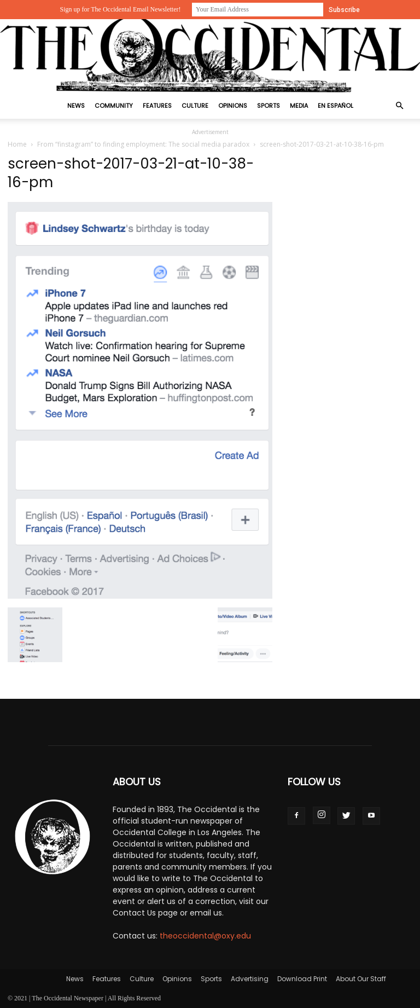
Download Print (302, 978)
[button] (399, 106)
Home (17, 144)
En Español (335, 105)
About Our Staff (361, 978)
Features (157, 105)
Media (299, 105)
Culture (195, 105)
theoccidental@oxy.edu (205, 935)
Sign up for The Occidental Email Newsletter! (120, 9)
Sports (268, 105)
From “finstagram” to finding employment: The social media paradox (143, 144)
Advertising (250, 978)
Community (114, 105)
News (76, 105)
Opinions (232, 105)
